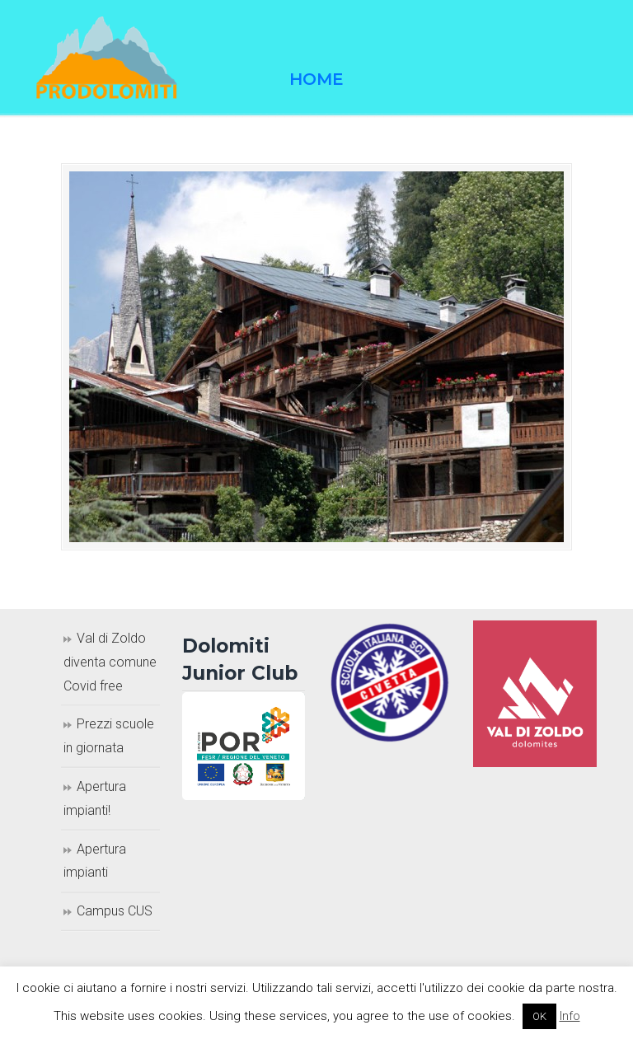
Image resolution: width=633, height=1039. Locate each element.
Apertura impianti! (94, 798)
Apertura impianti (94, 861)
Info (570, 1016)
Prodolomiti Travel (118, 57)
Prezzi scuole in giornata (108, 736)
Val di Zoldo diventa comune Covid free (110, 662)
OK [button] (539, 1016)
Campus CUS (114, 911)
